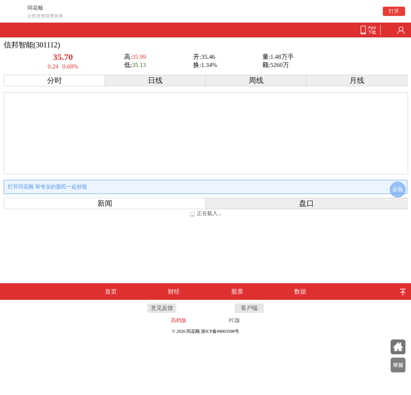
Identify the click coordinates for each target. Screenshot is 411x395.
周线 (256, 80)
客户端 (249, 308)
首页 (111, 291)
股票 (237, 291)
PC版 (234, 320)
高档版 (178, 320)
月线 (356, 80)
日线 (155, 80)
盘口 (306, 203)
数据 (300, 291)
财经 (174, 291)
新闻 (104, 203)
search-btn (389, 30)
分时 (54, 80)
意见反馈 (162, 308)
